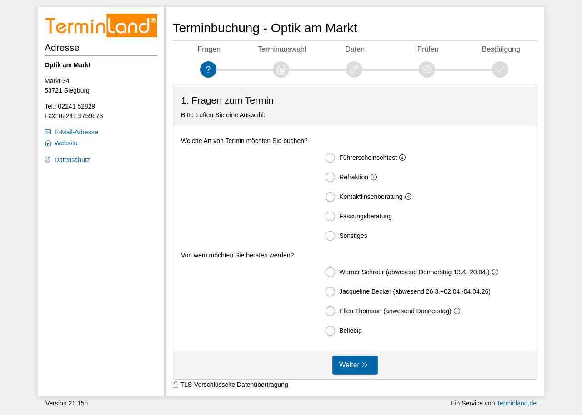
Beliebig (344, 331)
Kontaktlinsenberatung (370, 197)
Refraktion (353, 177)
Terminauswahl (282, 49)
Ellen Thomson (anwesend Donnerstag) (394, 311)
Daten (355, 49)
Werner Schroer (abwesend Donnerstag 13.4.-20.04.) (414, 272)
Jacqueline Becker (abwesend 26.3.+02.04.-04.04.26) (408, 291)
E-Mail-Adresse (76, 132)
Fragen (209, 49)
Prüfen (428, 49)
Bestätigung (501, 49)
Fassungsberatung (359, 216)
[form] (355, 232)
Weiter (349, 365)
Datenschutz (72, 159)
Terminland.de (517, 403)
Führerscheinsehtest (367, 158)
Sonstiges (346, 236)
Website (66, 143)
